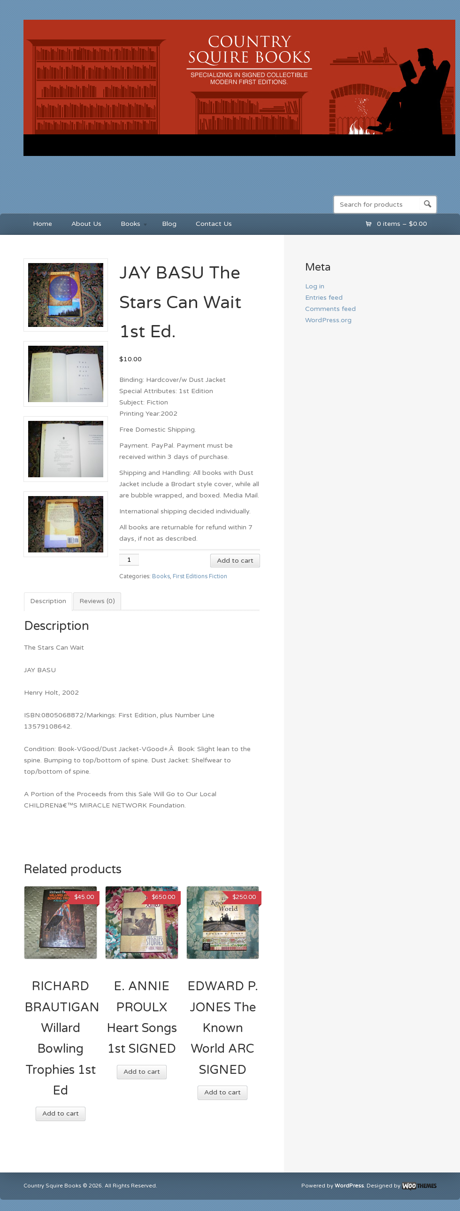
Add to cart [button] (60, 1114)
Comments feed (330, 309)
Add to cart (235, 561)
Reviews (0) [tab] (97, 601)
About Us (86, 224)
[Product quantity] (129, 560)
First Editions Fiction (200, 576)
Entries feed (324, 298)
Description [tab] (48, 601)
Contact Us (214, 224)
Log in (314, 286)
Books (129, 225)
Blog (169, 224)
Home (42, 224)
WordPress (349, 1186)
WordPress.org (328, 320)
